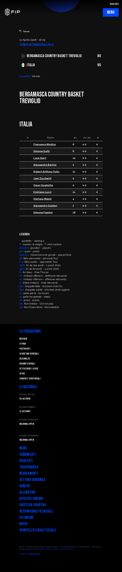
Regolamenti (28, 473)
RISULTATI (114, 4)
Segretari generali (29, 353)
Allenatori (27, 492)
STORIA (22, 343)
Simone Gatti (41, 151)
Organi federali (27, 363)
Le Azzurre (25, 411)
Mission (23, 338)
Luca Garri (39, 158)
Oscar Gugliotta (43, 185)
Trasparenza (28, 467)
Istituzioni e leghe (28, 368)
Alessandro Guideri (45, 205)
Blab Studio (35, 554)
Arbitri (24, 486)
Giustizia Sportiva (32, 505)
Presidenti (24, 348)
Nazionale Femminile (27, 407)
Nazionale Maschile (27, 394)
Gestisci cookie (67, 549)
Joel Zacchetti (42, 178)
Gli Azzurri (24, 398)
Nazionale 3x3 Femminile (29, 436)
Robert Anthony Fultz (46, 171)
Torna (24, 31)
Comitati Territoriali (29, 378)
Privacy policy (52, 549)
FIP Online (26, 517)
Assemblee (24, 358)
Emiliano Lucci (42, 192)
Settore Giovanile (32, 479)
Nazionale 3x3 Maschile (28, 420)
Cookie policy (39, 549)
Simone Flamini (43, 212)
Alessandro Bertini (44, 165)
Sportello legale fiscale (37, 530)
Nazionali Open (26, 424)
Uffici (22, 373)
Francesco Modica (44, 144)
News (23, 448)
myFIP (23, 524)
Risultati (26, 460)
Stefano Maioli (42, 199)
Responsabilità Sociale (36, 511)
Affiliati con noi (31, 498)
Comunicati (27, 454)
